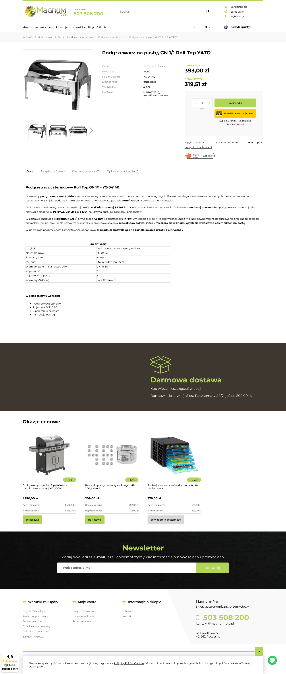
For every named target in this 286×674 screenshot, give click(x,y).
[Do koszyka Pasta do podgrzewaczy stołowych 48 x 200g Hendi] (95, 519)
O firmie (127, 611)
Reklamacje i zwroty (35, 616)
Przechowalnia (81, 621)
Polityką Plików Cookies (129, 663)
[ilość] (202, 103)
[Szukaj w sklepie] (160, 11)
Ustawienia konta (83, 616)
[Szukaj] (208, 11)
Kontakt (127, 616)
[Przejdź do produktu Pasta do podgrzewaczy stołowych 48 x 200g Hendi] (112, 460)
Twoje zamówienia (84, 611)
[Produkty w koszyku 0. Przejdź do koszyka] (240, 27)
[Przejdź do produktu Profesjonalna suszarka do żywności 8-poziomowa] (174, 460)
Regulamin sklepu (34, 611)
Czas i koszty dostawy (36, 626)
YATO (146, 71)
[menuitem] (27, 27)
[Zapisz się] (212, 568)
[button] (25, 131)
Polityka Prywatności (36, 631)
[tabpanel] (143, 253)
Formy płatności (33, 621)
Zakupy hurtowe (33, 636)
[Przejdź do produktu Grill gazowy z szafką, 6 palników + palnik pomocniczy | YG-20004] (49, 460)
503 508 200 (88, 13)
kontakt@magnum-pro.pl (215, 623)
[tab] (30, 171)
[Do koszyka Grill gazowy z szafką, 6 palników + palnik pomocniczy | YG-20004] (32, 519)
